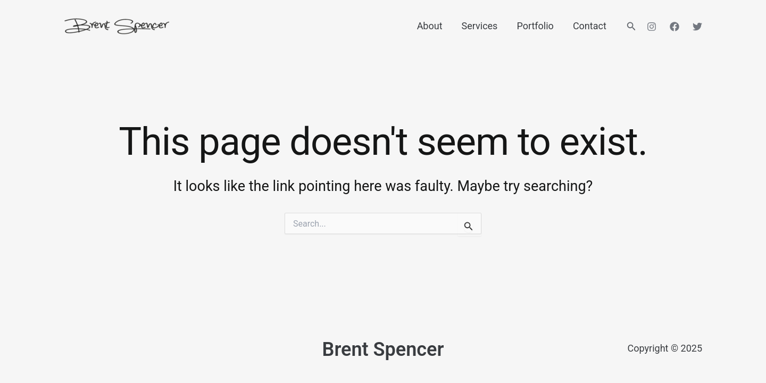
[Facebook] (674, 26)
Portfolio (535, 25)
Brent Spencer (383, 349)
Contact (589, 25)
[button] (631, 26)
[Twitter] (697, 26)
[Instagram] (651, 26)
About (430, 25)
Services (480, 25)
